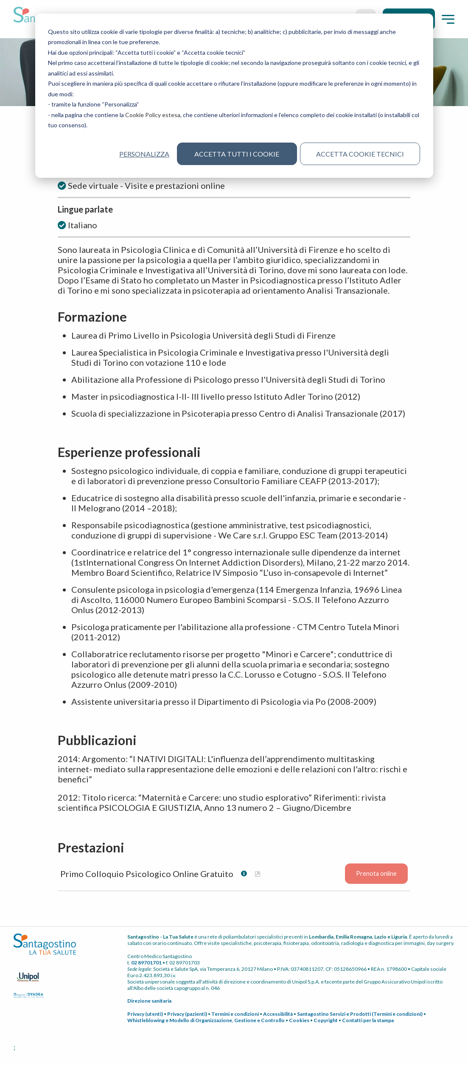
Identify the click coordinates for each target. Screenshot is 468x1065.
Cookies (299, 1021)
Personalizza (144, 154)
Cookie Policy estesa (152, 114)
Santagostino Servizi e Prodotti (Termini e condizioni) (360, 1015)
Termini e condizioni (235, 1015)
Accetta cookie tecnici (360, 154)
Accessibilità (278, 1015)
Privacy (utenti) (145, 1015)
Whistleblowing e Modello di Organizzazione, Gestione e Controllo (206, 1021)
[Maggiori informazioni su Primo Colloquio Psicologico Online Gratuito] (257, 875)
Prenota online (376, 874)
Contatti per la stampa (368, 1021)
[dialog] (234, 96)
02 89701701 (146, 963)
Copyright (326, 1021)
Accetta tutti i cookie (236, 154)
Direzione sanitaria (149, 1001)
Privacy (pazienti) (187, 1015)
